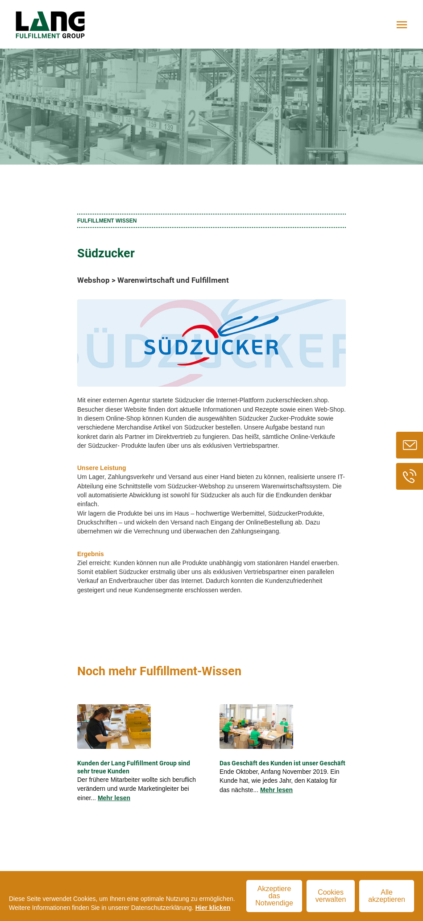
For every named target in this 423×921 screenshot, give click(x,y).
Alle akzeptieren (386, 895)
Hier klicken (213, 907)
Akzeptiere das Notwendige (274, 896)
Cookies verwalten (330, 895)
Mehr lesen (114, 797)
